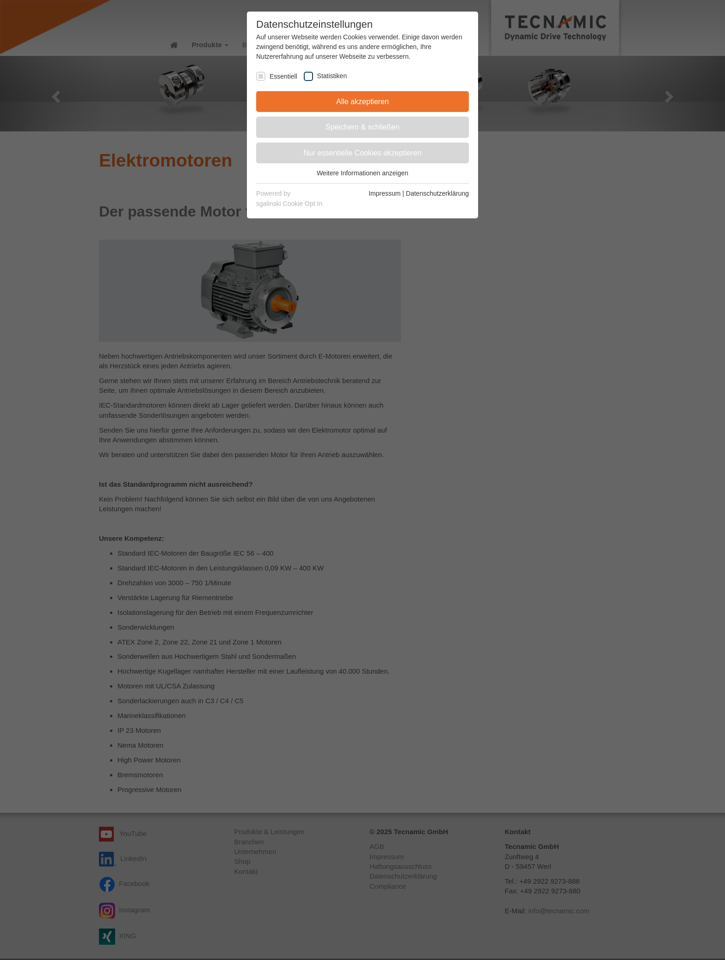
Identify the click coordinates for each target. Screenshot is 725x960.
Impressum (384, 193)
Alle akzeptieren (362, 101)
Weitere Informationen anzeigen (362, 173)
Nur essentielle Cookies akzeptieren (362, 153)
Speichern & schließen (362, 127)
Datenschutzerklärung (437, 193)
